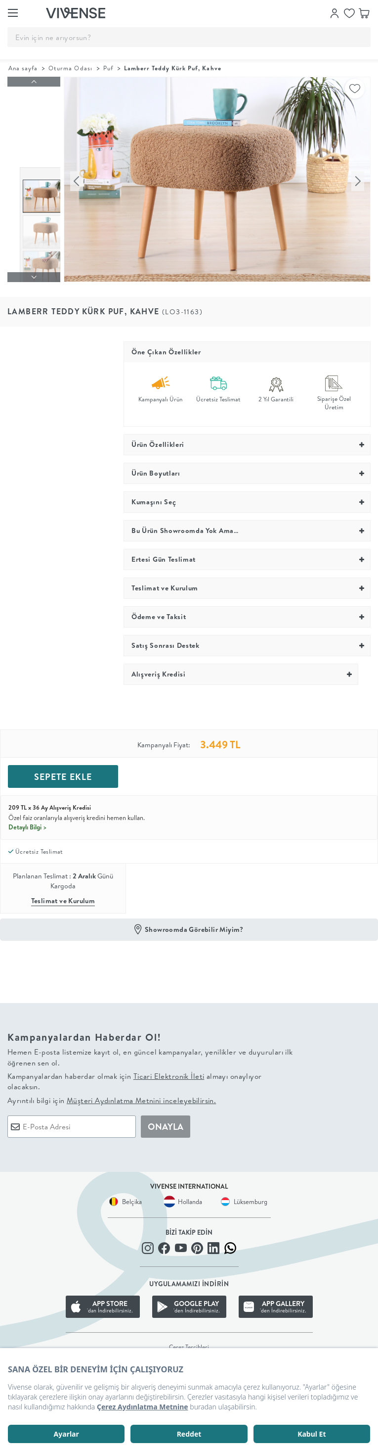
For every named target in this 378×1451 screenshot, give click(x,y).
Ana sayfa (23, 68)
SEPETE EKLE (63, 771)
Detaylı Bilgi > (27, 820)
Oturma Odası (70, 68)
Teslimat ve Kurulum (63, 894)
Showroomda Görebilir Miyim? (194, 923)
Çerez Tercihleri (189, 1341)
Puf (108, 68)
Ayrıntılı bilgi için (111, 1094)
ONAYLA (165, 1120)
